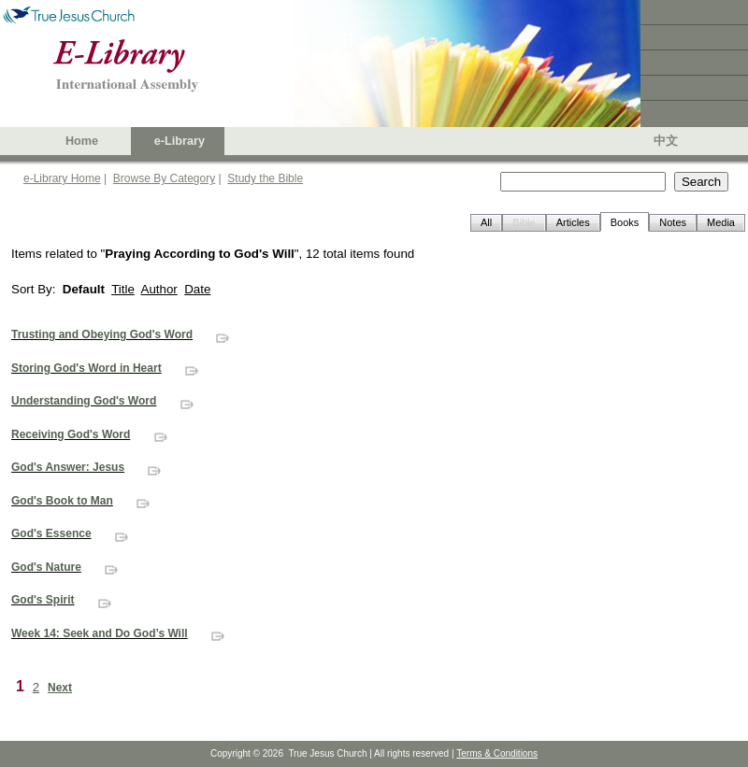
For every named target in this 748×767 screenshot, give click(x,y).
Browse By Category (164, 178)
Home (81, 141)
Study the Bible (265, 178)
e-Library (179, 141)
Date (197, 289)
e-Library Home (62, 178)
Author (159, 289)
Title (123, 289)
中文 (666, 141)
